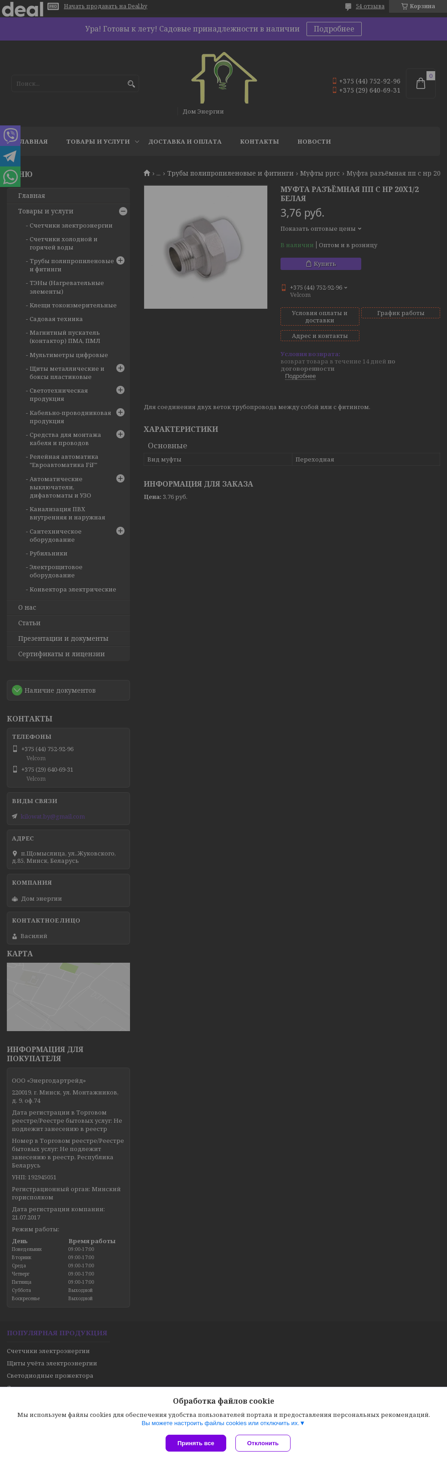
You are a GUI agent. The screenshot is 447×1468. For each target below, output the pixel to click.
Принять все (195, 1443)
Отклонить (263, 1443)
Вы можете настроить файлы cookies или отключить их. (220, 1423)
